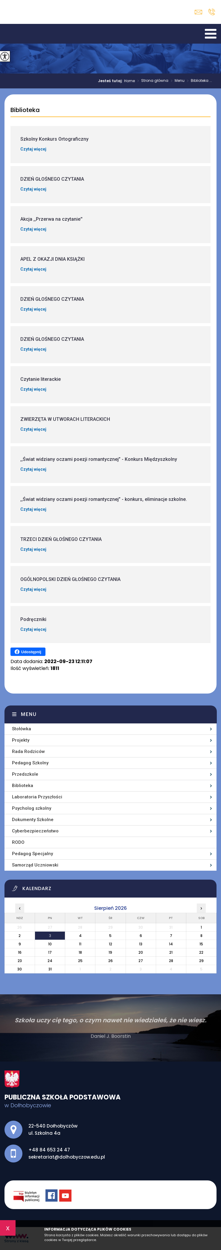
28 (171, 960)
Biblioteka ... (198, 81)
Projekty (20, 740)
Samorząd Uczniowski (35, 865)
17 (50, 952)
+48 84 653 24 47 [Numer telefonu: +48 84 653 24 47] (49, 1150)
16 (20, 952)
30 (19, 969)
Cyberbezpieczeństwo (35, 831)
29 (201, 960)
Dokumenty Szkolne (33, 819)
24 (50, 960)
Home (129, 81)
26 (110, 960)
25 (80, 960)
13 (140, 944)
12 (110, 944)
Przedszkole (25, 774)
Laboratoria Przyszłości (37, 797)
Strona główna (151, 81)
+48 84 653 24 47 (211, 12)
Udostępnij (28, 651)
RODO (18, 842)
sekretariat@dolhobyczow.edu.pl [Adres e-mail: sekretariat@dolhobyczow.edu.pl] (66, 1157)
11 (80, 944)
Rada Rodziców (28, 751)
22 (201, 952)
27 (140, 960)
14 (171, 944)
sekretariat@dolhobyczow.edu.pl (198, 12)
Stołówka (21, 728)
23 (20, 960)
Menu (176, 81)
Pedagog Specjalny (32, 853)
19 (110, 952)
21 (171, 952)
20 (140, 952)
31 (50, 969)
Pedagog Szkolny (30, 763)
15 (201, 944)
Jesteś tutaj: (111, 81)
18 (80, 952)
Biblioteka (25, 110)
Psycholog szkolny (31, 808)
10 (50, 944)
